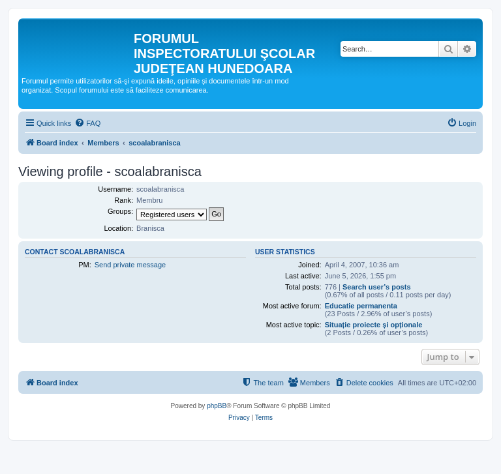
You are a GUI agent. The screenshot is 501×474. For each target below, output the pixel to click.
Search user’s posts (376, 287)
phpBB (216, 405)
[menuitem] (87, 123)
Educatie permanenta (361, 306)
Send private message (130, 265)
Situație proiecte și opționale (374, 325)
